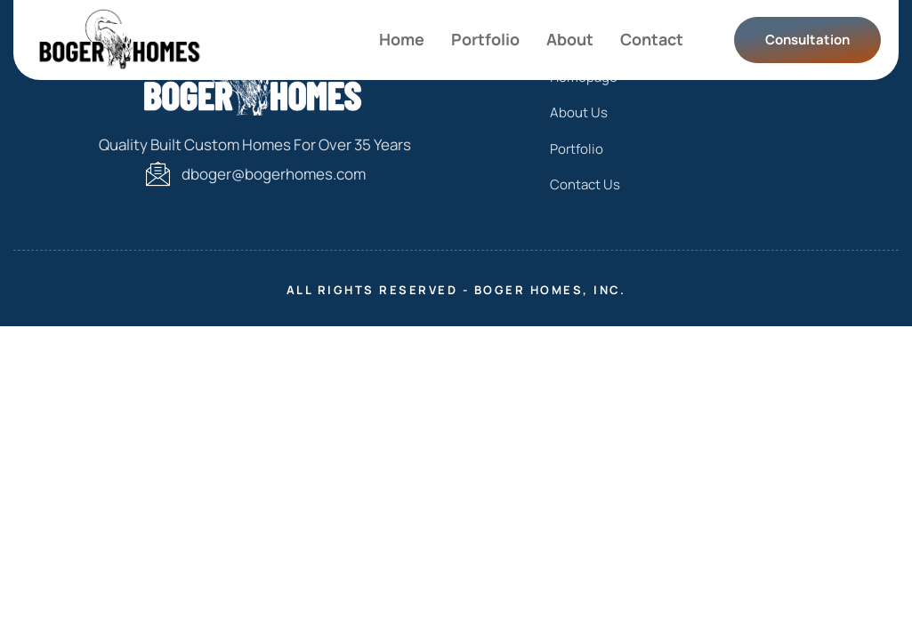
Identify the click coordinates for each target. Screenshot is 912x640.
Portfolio (485, 39)
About (569, 39)
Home (401, 39)
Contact (651, 39)
